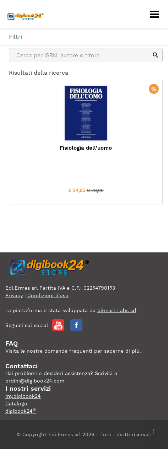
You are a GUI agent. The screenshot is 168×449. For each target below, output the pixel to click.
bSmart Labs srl (116, 310)
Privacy (14, 295)
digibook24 (20, 411)
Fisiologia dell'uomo (86, 148)
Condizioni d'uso (48, 295)
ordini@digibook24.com (34, 381)
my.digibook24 (23, 396)
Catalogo (16, 403)
